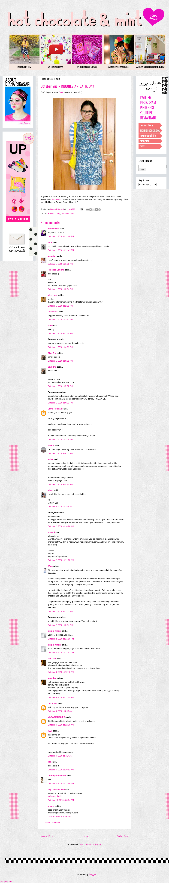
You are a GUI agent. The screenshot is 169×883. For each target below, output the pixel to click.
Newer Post (47, 836)
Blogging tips (6, 881)
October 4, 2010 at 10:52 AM (61, 770)
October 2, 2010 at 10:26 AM (61, 526)
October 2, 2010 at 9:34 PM (60, 625)
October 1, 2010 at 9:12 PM (60, 484)
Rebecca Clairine (56, 270)
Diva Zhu (52, 353)
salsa (50, 459)
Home (85, 836)
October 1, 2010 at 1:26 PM (60, 264)
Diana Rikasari (55, 409)
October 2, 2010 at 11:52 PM (61, 652)
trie (49, 762)
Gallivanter (53, 312)
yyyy (50, 731)
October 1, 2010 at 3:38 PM (60, 333)
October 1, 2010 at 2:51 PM (60, 306)
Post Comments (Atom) (90, 844)
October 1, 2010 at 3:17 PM (60, 319)
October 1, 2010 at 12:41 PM (61, 250)
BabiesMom (53, 228)
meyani (51, 532)
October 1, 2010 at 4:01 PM (60, 347)
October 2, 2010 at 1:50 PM (60, 611)
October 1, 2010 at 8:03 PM (60, 453)
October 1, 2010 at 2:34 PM (60, 289)
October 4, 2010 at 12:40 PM (61, 783)
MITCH (51, 445)
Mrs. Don (52, 658)
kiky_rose (52, 295)
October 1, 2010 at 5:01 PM (60, 361)
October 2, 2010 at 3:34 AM (60, 506)
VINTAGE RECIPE (56, 717)
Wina (50, 566)
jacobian (52, 256)
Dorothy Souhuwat (57, 775)
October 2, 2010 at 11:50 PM (61, 639)
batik (61, 92)
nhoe (50, 325)
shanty (51, 806)
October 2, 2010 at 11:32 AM (61, 560)
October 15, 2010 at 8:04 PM (61, 800)
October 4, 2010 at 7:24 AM (60, 756)
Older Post (122, 836)
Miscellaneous (67, 213)
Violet (50, 490)
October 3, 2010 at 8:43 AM (60, 711)
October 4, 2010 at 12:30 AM (61, 725)
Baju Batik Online (56, 789)
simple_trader (54, 631)
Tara (50, 242)
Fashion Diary (54, 213)
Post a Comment (52, 822)
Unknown (52, 703)
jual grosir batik (54, 796)
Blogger (92, 874)
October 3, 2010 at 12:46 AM (61, 672)
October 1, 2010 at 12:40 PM (61, 236)
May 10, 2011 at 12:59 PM (60, 816)
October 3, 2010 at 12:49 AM (61, 697)
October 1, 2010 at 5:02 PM (60, 386)
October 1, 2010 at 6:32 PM (60, 403)
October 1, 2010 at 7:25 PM (60, 439)
